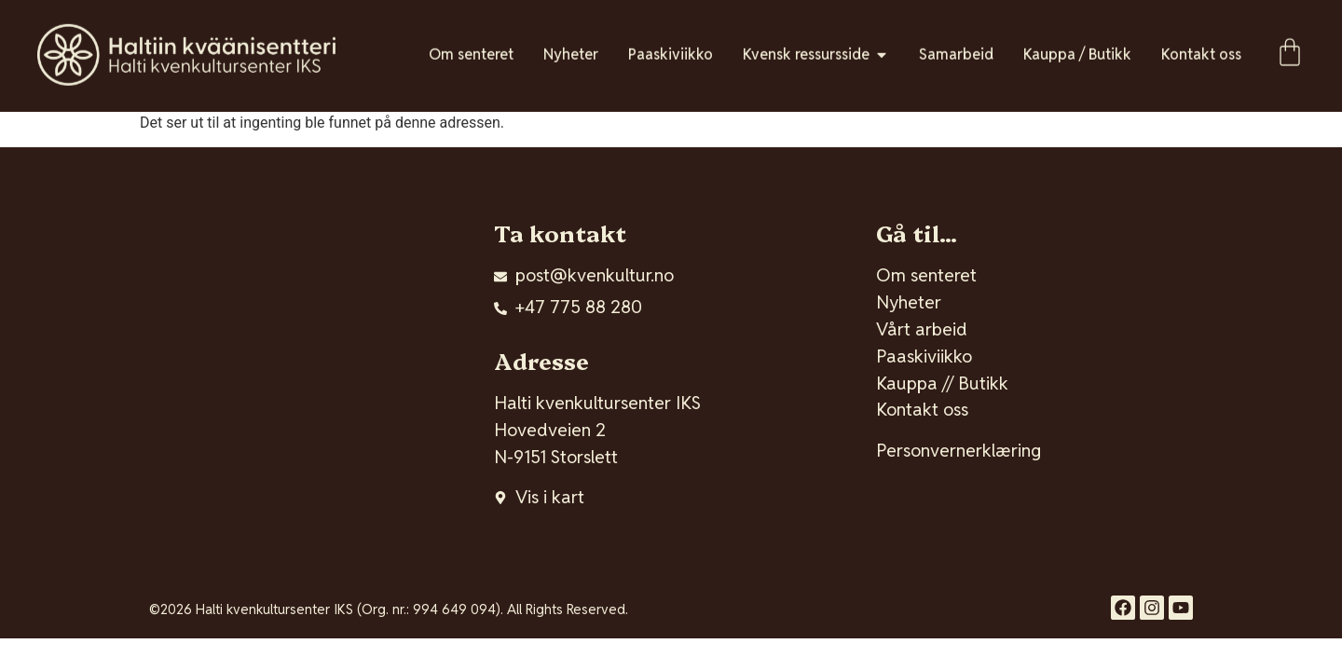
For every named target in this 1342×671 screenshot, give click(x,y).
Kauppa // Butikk (942, 383)
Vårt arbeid (921, 329)
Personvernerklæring (958, 450)
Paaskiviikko (924, 356)
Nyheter (908, 302)
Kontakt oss (922, 409)
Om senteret (926, 275)
